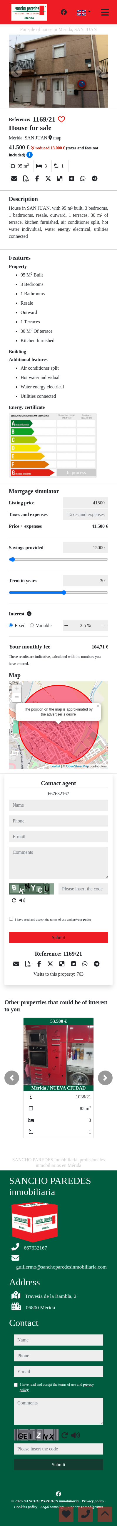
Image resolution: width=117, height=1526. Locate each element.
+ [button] (17, 689)
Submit (58, 937)
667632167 (58, 793)
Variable (43, 625)
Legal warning (52, 1507)
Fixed (20, 625)
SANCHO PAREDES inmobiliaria (52, 1501)
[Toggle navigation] (105, 12)
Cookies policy (26, 1507)
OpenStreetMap (77, 766)
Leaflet (55, 766)
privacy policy (82, 919)
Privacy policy (93, 1501)
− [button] (17, 697)
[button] (11, 1078)
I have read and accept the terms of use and (53, 919)
